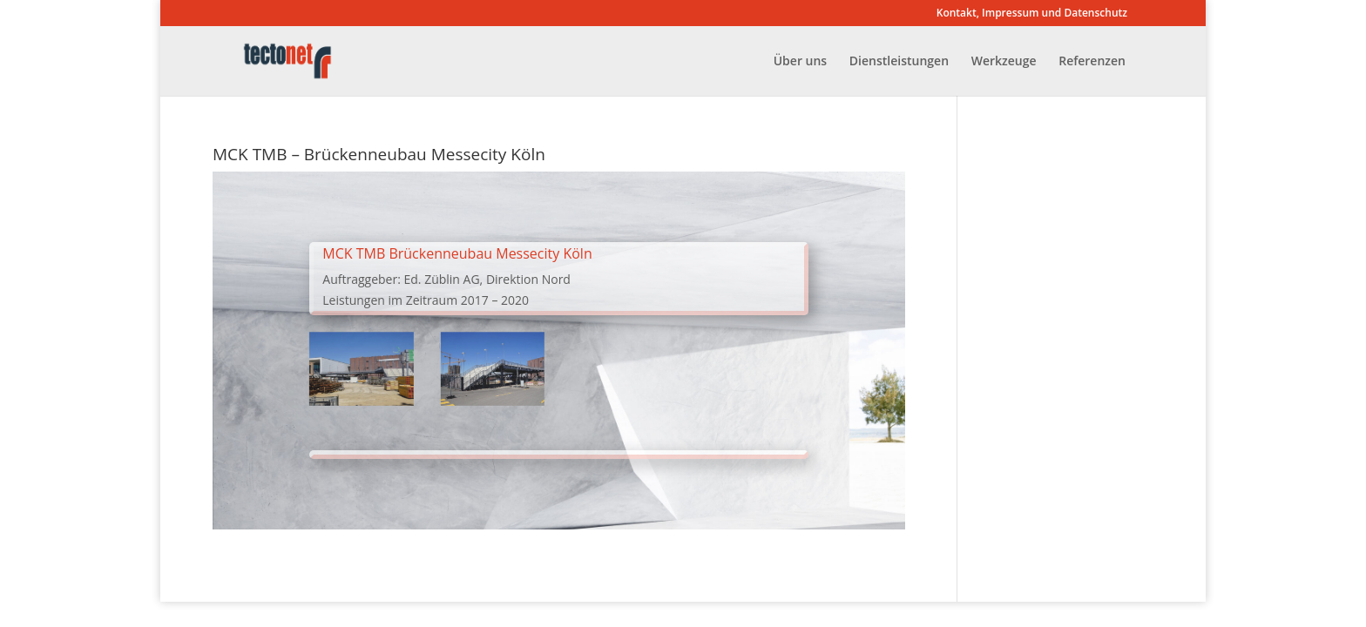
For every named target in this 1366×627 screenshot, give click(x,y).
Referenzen (1092, 62)
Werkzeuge (1004, 62)
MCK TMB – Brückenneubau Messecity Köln (379, 154)
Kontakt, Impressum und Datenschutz (1032, 14)
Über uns (800, 62)
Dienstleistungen (899, 62)
